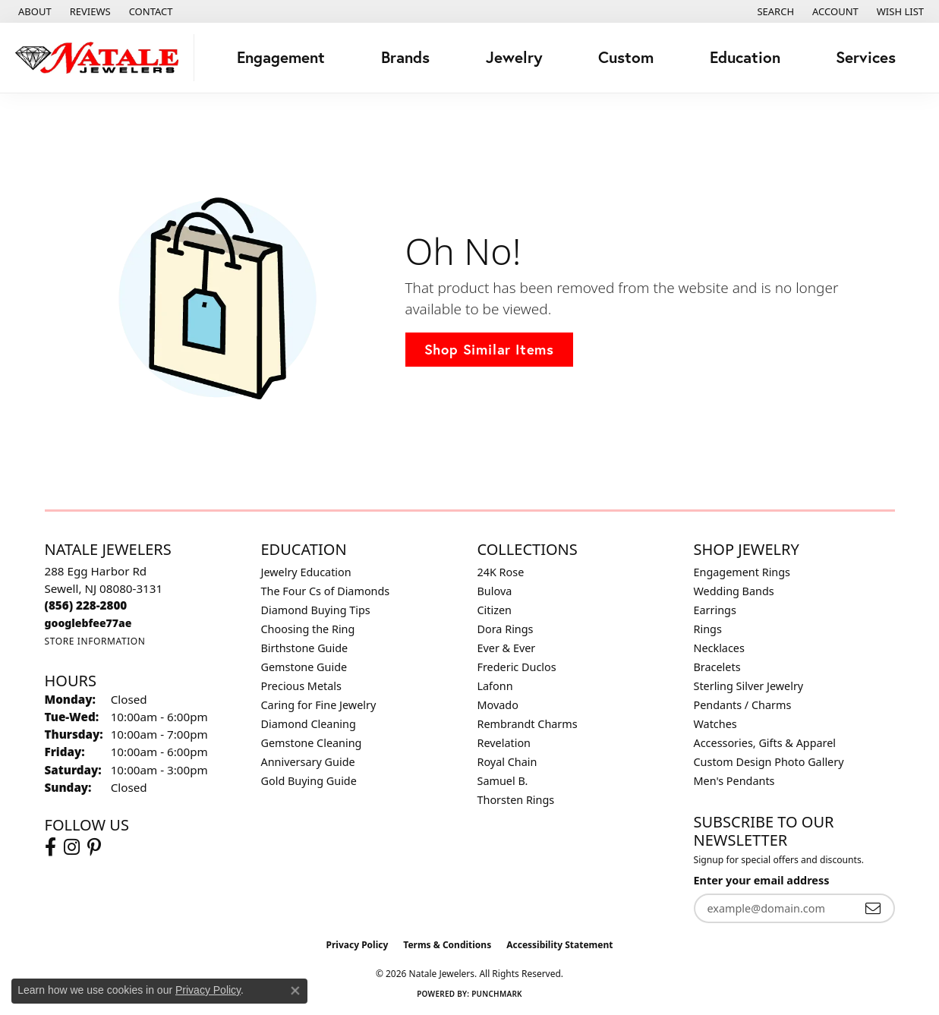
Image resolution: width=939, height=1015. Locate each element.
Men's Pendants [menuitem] (734, 781)
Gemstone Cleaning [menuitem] (311, 743)
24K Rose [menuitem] (501, 572)
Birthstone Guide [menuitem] (304, 648)
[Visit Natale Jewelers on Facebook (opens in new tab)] (50, 847)
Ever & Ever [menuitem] (506, 648)
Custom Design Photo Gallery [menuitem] (769, 762)
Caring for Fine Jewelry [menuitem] (319, 705)
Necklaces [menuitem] (719, 648)
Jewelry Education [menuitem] (306, 572)
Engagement (281, 57)
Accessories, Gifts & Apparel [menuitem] (765, 743)
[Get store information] (95, 641)
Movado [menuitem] (497, 705)
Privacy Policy (357, 944)
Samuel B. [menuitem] (502, 781)
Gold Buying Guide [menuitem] (309, 781)
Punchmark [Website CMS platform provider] (496, 993)
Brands (405, 57)
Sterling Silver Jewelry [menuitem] (749, 686)
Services (866, 57)
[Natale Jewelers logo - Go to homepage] (101, 57)
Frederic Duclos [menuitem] (516, 667)
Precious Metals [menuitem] (301, 686)
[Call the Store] (86, 605)
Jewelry (514, 57)
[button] (774, 11)
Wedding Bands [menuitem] (734, 591)
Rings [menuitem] (708, 629)
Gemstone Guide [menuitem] (304, 667)
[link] (33, 11)
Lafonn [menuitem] (495, 686)
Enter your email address (762, 880)
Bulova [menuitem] (494, 591)
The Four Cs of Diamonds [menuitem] (325, 591)
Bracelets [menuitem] (717, 667)
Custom (626, 57)
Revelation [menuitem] (504, 743)
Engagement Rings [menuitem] (742, 572)
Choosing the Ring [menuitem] (308, 629)
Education (745, 57)
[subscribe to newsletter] (873, 908)
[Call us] (88, 623)
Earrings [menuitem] (715, 610)
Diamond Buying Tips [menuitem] (315, 610)
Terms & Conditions (447, 944)
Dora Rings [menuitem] (505, 629)
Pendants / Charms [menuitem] (743, 705)
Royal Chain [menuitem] (507, 762)
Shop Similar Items (489, 349)
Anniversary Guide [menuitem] (308, 762)
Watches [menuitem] (715, 724)
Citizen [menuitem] (494, 610)
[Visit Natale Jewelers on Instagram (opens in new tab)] (72, 847)
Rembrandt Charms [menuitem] (527, 724)
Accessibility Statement (559, 944)
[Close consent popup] (295, 990)
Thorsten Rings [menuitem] (516, 800)
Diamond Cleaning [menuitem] (308, 724)
